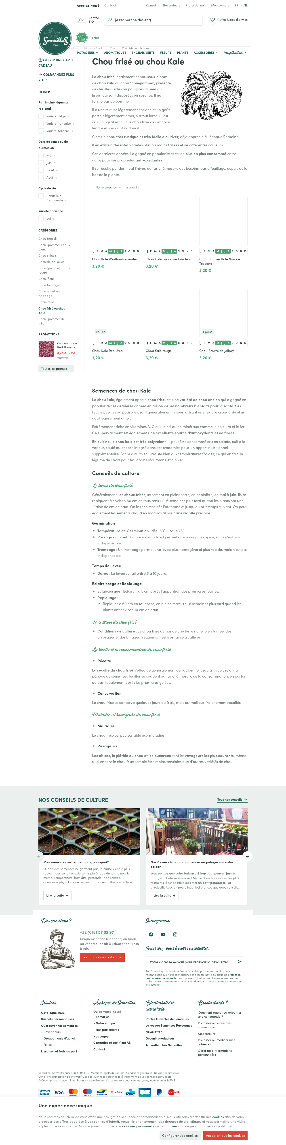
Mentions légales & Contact (107, 1073)
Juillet (52, 170)
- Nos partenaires (106, 1029)
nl (246, 5)
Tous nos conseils (229, 799)
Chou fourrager (49, 285)
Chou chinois (47, 255)
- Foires (46, 1044)
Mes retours (206, 1033)
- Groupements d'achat (58, 1038)
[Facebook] (151, 934)
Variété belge (57, 116)
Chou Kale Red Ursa (107, 350)
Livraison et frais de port (59, 1051)
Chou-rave (46, 302)
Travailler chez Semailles (164, 1045)
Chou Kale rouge (159, 350)
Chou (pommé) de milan (51, 321)
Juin (50, 163)
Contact (99, 1049)
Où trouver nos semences (59, 1025)
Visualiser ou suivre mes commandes (214, 1025)
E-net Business (78, 1080)
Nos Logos (100, 1036)
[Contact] (110, 5)
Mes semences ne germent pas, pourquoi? (76, 862)
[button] (206, 52)
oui (50, 218)
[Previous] (38, 856)
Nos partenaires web (166, 1073)
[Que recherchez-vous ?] (153, 19)
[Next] (247, 856)
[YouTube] (163, 934)
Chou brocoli (47, 238)
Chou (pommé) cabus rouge (54, 270)
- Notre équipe (104, 1023)
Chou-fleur (46, 279)
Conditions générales (139, 1073)
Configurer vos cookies (180, 1135)
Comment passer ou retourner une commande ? (219, 1014)
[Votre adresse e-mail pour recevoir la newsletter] (195, 961)
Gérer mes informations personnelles (215, 1052)
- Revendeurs (51, 1032)
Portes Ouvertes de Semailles (167, 1019)
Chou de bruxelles (51, 262)
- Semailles (101, 1017)
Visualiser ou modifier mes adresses (216, 1042)
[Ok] (239, 961)
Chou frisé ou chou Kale (51, 310)
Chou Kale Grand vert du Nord (169, 259)
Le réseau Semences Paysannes (169, 1025)
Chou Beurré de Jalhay (216, 350)
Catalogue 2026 (53, 1012)
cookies (218, 1116)
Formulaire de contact (102, 957)
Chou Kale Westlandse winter (114, 259)
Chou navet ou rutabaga (49, 293)
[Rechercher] (109, 19)
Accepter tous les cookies (225, 1135)
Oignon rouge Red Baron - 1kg (67, 345)
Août (51, 177)
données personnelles (139, 1126)
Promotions (48, 334)
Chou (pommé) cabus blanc (54, 247)
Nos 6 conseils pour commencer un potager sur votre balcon (192, 864)
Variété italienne (59, 131)
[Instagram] (175, 934)
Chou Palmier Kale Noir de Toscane (219, 261)
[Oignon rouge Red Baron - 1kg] (46, 349)
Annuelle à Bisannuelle (56, 198)
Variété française (60, 123)
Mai (51, 155)
